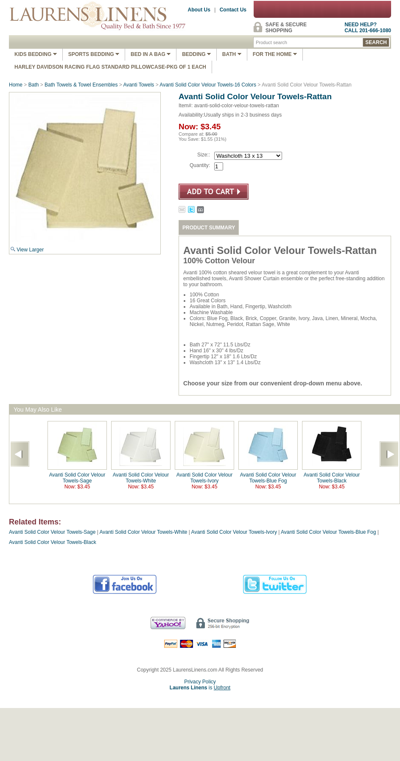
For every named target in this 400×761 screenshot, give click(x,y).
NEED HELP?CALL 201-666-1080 (367, 27)
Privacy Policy (200, 682)
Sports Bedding (93, 54)
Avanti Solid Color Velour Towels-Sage (77, 478)
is (200, 688)
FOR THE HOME (275, 54)
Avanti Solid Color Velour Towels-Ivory (204, 478)
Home (15, 85)
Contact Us (233, 10)
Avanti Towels (138, 85)
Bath (231, 54)
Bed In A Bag (151, 54)
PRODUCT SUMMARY (208, 228)
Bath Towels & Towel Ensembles (81, 85)
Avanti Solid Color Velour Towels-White (141, 478)
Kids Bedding (35, 54)
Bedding (196, 54)
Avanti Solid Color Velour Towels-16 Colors (207, 85)
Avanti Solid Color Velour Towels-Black (332, 478)
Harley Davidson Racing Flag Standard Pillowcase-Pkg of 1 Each (110, 67)
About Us (199, 10)
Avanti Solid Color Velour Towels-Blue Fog (268, 478)
